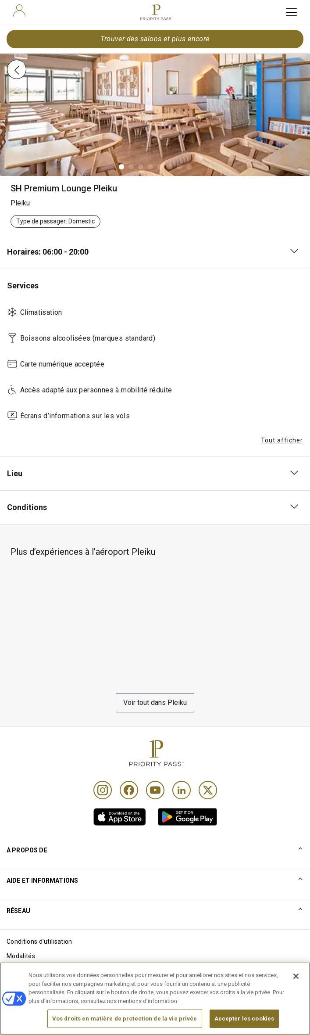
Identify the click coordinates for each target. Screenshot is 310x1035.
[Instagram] (102, 790)
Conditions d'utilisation (39, 941)
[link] (119, 817)
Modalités (21, 956)
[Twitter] (208, 790)
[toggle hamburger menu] (291, 12)
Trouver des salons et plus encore (155, 39)
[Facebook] (129, 790)
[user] (19, 10)
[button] (121, 166)
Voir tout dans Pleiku (155, 702)
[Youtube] (155, 790)
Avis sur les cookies (35, 970)
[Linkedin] (181, 790)
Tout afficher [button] (282, 440)
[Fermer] (296, 989)
